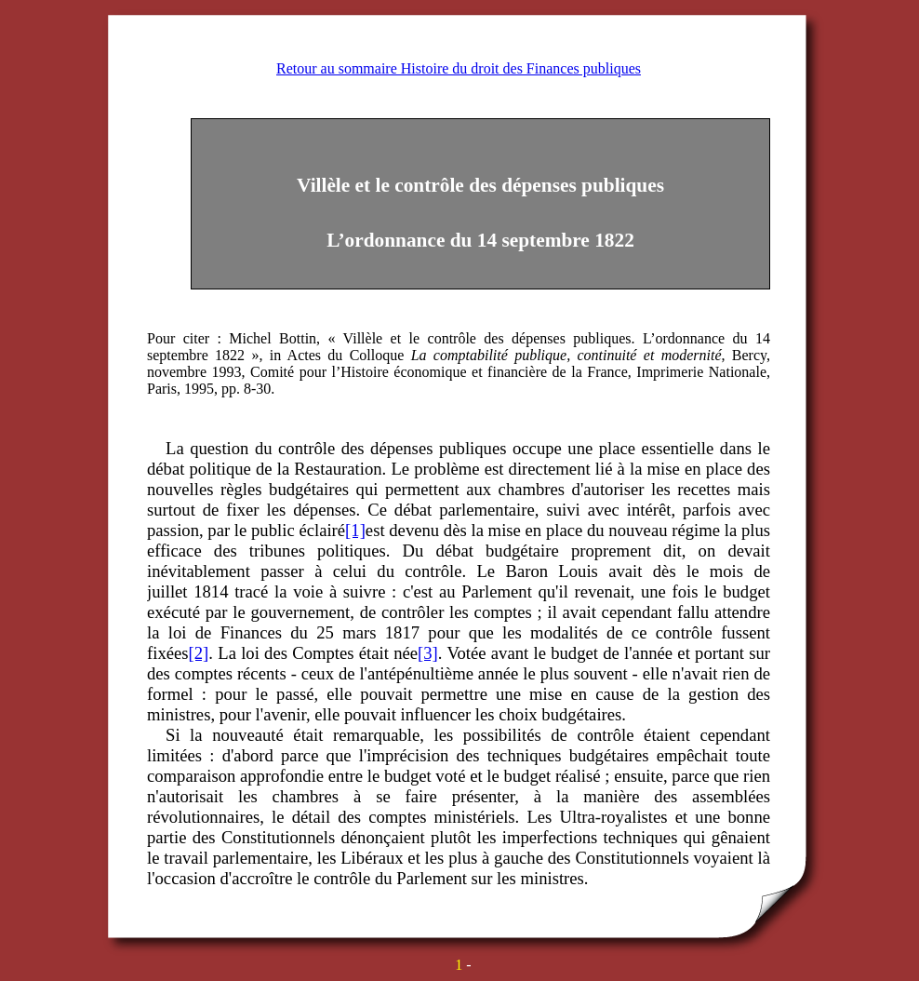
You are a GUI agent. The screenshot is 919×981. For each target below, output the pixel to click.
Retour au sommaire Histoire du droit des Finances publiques (458, 68)
